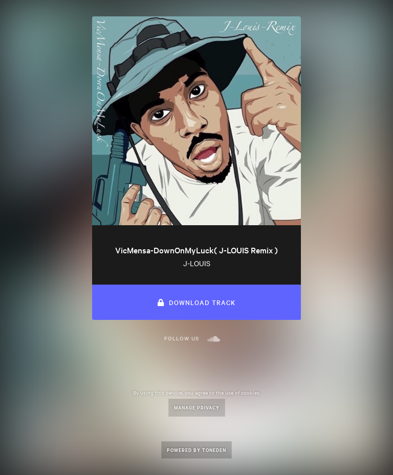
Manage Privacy (197, 407)
